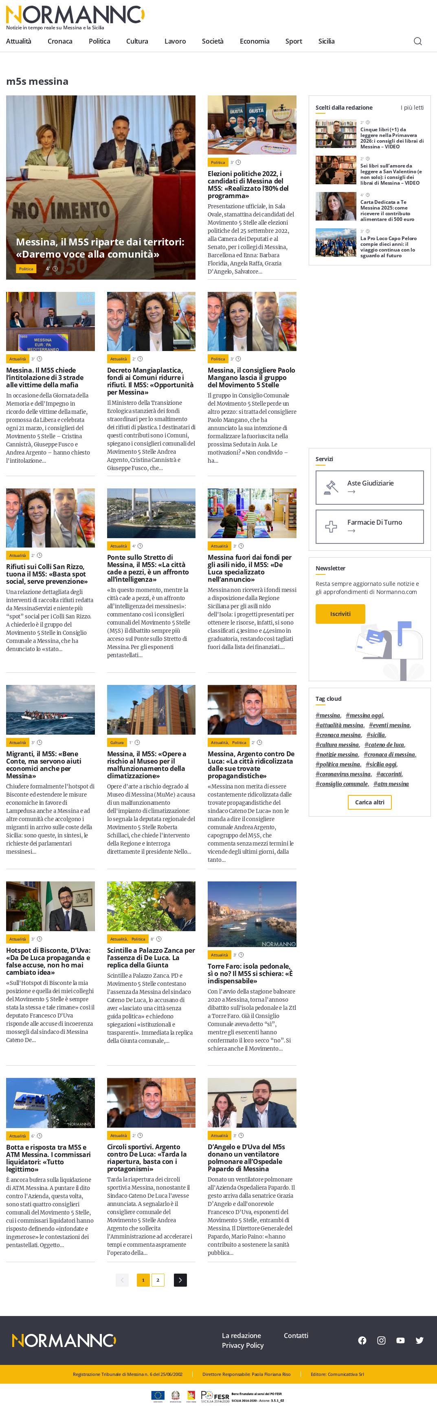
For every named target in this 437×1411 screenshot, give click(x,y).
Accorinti (391, 774)
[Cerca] (418, 41)
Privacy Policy (243, 1345)
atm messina (393, 784)
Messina (330, 715)
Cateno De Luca (386, 745)
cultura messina (339, 745)
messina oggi (366, 715)
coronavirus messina (345, 774)
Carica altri (369, 802)
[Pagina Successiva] (180, 1280)
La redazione (241, 1335)
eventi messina (391, 725)
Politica (99, 41)
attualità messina (341, 725)
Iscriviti (340, 614)
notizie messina (339, 754)
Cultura (137, 41)
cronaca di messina (391, 754)
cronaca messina (340, 735)
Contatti (296, 1335)
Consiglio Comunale (344, 784)
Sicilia (326, 41)
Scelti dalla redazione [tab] (344, 107)
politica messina (340, 764)
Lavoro (175, 41)
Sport (293, 41)
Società (213, 41)
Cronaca (60, 41)
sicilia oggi (383, 764)
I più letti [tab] (412, 107)
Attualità (18, 41)
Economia (254, 41)
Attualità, (220, 742)
